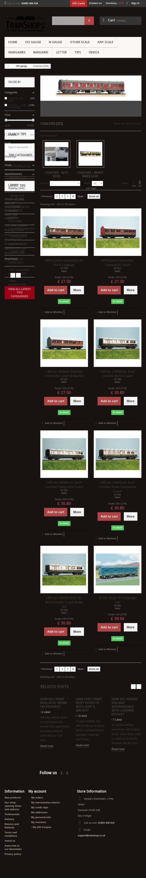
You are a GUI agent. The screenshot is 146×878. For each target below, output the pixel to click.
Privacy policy (13, 854)
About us (10, 840)
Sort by (44, 183)
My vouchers (38, 822)
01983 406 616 (106, 822)
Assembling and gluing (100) (18, 271)
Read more (11, 450)
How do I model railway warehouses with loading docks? (125, 706)
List (139, 183)
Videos (94, 52)
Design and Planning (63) (16, 260)
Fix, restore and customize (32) (18, 334)
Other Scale (80, 42)
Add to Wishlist (53, 312)
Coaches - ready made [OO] (90, 174)
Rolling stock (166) (14, 282)
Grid (134, 183)
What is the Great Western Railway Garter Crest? (14, 400)
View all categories (19, 357)
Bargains (40, 52)
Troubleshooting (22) (22, 291)
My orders (37, 797)
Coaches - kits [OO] (56, 174)
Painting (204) (18, 299)
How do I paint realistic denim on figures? (53, 702)
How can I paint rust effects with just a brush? (89, 704)
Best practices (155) (17, 345)
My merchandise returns (45, 802)
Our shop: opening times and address (13, 806)
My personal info (41, 817)
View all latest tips (19, 482)
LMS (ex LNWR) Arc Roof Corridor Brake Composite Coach (117, 487)
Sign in (135, 3)
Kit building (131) (20, 229)
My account (37, 791)
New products (13, 797)
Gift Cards (78, 3)
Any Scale (105, 42)
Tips (78, 52)
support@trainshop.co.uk (91, 835)
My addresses (39, 812)
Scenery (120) (18, 306)
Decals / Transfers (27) (16, 238)
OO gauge (33, 42)
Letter (61, 52)
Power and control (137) (15, 323)
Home (12, 42)
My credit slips (39, 807)
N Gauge (55, 42)
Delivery (9, 819)
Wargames (16, 52)
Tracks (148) (17, 314)
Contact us (95, 3)
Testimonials (12, 814)
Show (87, 183)
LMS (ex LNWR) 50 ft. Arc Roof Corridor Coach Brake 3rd (64, 602)
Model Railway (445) (16, 249)
